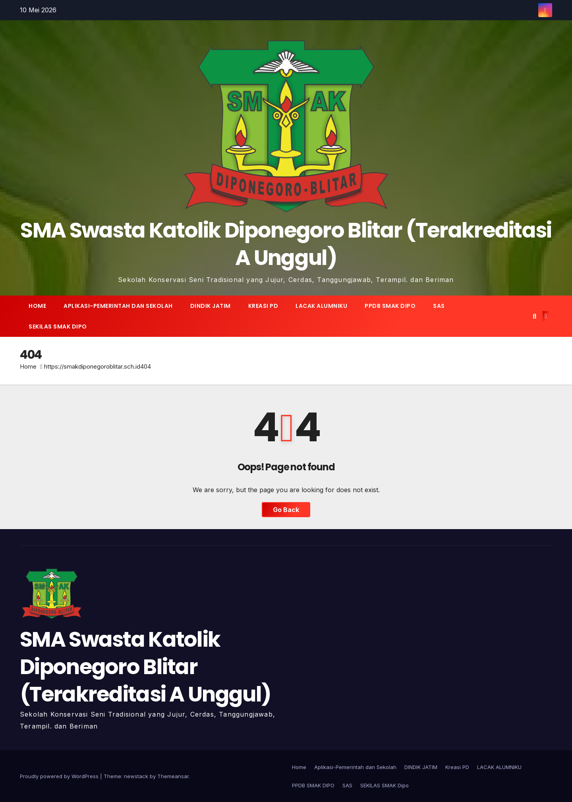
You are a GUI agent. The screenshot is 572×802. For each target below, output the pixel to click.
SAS (439, 306)
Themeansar (173, 776)
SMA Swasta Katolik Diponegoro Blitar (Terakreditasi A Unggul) (285, 243)
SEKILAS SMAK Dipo (58, 326)
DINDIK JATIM (210, 306)
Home (37, 306)
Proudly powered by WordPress (60, 776)
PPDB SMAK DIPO (390, 306)
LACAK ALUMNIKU (321, 306)
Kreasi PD (263, 306)
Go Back (286, 510)
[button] (534, 316)
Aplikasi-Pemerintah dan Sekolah (118, 306)
